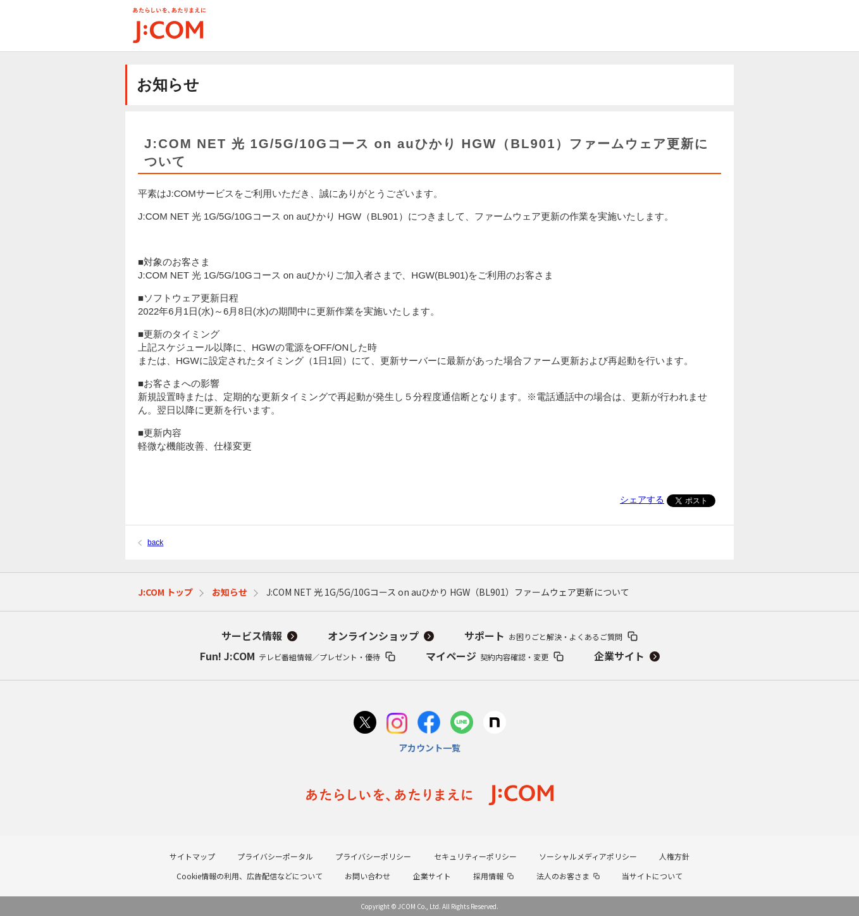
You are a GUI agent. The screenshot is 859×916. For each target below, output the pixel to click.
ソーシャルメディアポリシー (588, 856)
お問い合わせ (367, 875)
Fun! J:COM (290, 655)
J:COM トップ (165, 592)
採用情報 (488, 875)
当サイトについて (652, 875)
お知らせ (229, 592)
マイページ (487, 655)
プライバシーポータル (275, 856)
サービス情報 (251, 635)
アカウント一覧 (429, 747)
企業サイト (619, 655)
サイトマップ (192, 856)
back (155, 542)
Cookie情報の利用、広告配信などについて (249, 875)
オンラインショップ (373, 635)
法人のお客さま (563, 875)
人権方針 (674, 856)
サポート (543, 635)
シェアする (642, 499)
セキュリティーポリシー (475, 856)
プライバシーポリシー (373, 856)
